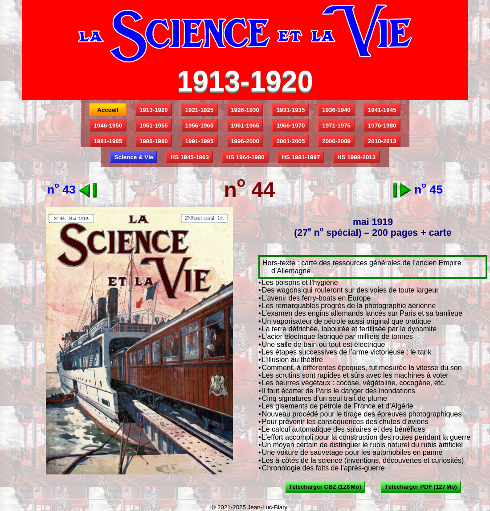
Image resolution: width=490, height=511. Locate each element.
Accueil (108, 110)
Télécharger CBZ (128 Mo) (325, 486)
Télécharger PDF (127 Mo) (420, 486)
